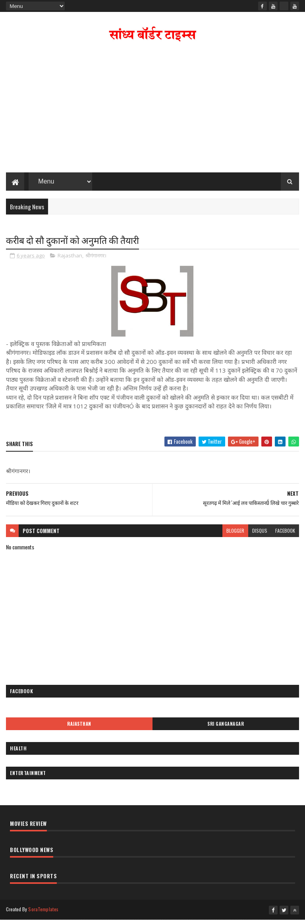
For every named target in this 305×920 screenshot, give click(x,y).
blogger (235, 530)
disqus (259, 530)
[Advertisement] (152, 108)
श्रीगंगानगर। (95, 255)
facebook (285, 530)
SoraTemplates (43, 909)
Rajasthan (70, 255)
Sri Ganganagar (225, 724)
